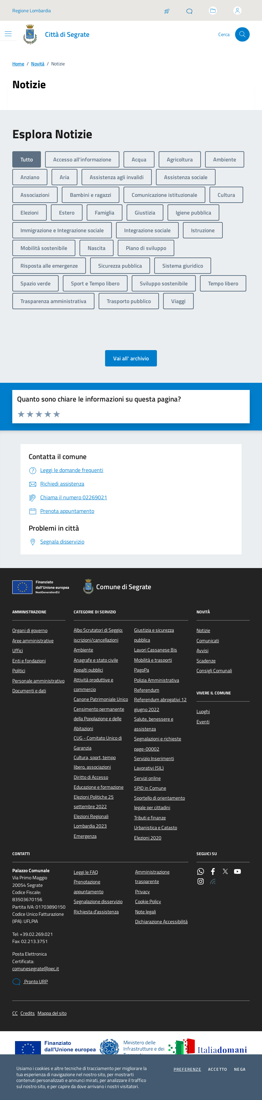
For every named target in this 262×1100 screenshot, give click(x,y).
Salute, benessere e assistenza (153, 723)
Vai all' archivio (131, 358)
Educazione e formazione (98, 787)
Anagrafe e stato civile (96, 660)
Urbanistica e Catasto (155, 827)
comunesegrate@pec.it (35, 968)
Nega (240, 1069)
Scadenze (206, 660)
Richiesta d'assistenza (96, 911)
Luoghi (203, 711)
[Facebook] (213, 872)
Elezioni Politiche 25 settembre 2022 (94, 801)
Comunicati (207, 640)
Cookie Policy (148, 901)
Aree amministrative (33, 640)
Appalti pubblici (88, 670)
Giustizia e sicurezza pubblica (154, 634)
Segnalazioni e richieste (157, 738)
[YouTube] (237, 872)
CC (15, 1013)
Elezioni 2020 (147, 838)
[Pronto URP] (189, 10)
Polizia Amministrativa (156, 680)
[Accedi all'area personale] (237, 10)
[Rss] (213, 882)
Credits (27, 1013)
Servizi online (147, 778)
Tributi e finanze (150, 817)
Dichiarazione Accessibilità (161, 921)
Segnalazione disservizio (98, 901)
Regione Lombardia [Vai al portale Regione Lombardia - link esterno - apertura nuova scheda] (31, 10)
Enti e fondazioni (29, 660)
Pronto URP (30, 982)
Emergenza (85, 836)
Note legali (145, 911)
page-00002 (146, 749)
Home (18, 63)
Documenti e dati (29, 690)
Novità (37, 63)
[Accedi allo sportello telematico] (213, 10)
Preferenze (187, 1069)
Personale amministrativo (38, 681)
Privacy (142, 891)
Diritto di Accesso (91, 777)
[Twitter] (225, 872)
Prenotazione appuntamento (88, 886)
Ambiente (83, 650)
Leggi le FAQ (86, 872)
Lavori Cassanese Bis (155, 650)
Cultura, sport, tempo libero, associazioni (95, 762)
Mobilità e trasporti (153, 660)
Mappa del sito (52, 1013)
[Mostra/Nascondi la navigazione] (8, 34)
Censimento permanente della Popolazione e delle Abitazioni (99, 718)
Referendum (146, 690)
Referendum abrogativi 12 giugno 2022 (160, 704)
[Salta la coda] (167, 10)
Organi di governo (29, 630)
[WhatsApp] (200, 872)
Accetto (217, 1069)
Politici (18, 670)
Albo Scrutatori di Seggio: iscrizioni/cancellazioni (98, 634)
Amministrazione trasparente (152, 876)
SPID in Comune (150, 788)
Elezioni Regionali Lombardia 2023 (91, 821)
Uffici (17, 650)
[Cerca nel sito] (242, 34)
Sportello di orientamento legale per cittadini (159, 802)
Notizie (203, 630)
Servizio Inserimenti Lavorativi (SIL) (154, 763)
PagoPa (141, 670)
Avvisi (202, 650)
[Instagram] (200, 882)
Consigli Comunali (214, 670)
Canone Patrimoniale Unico (101, 699)
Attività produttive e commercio (93, 684)
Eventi (202, 721)
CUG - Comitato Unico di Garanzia (98, 742)
